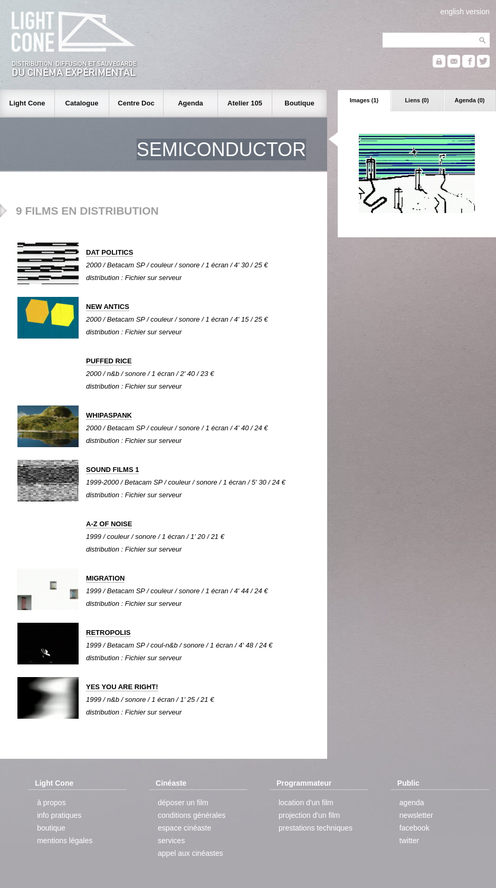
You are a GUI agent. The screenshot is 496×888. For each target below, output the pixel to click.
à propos (51, 802)
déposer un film (183, 802)
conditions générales (191, 815)
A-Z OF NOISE (109, 524)
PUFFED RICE (109, 361)
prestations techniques (315, 828)
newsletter (416, 815)
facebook (414, 828)
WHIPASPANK (109, 415)
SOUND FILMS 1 (112, 470)
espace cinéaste (184, 828)
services (171, 840)
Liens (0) (416, 100)
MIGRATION (105, 578)
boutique (51, 828)
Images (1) (364, 100)
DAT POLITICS (109, 252)
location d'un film (306, 802)
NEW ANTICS (107, 307)
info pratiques (59, 815)
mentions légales (64, 840)
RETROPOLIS (108, 632)
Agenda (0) (470, 100)
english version (465, 11)
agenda (411, 802)
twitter (409, 840)
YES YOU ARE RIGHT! (122, 687)
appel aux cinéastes (190, 853)
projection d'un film (309, 815)
